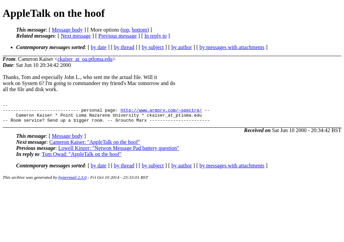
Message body (67, 30)
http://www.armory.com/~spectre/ (161, 112)
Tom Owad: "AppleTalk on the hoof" (82, 158)
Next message (76, 36)
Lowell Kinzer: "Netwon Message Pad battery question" (118, 152)
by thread (124, 47)
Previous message (117, 36)
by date (98, 47)
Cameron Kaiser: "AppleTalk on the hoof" (94, 146)
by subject (153, 47)
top (125, 30)
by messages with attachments (232, 47)
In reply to (155, 36)
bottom (139, 30)
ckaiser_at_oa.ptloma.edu (85, 59)
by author (181, 47)
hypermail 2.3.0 (72, 181)
